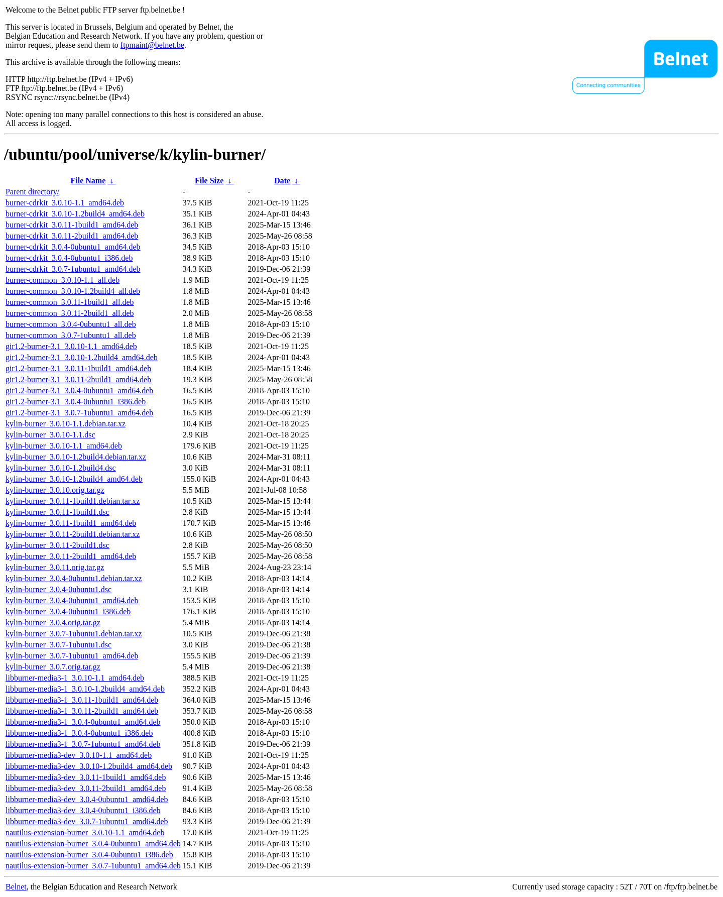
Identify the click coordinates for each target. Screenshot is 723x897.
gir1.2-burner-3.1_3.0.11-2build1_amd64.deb (78, 379)
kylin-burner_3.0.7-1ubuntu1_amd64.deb (72, 655)
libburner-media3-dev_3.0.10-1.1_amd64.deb (79, 755)
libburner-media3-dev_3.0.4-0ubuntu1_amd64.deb (87, 799)
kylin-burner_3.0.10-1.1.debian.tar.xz (66, 423)
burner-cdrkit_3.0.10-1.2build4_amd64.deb (75, 213)
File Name (88, 180)
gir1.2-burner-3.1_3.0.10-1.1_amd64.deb (71, 346)
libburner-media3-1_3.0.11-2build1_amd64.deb (82, 711)
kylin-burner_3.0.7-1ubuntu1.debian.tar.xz (74, 633)
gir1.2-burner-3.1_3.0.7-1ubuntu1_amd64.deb (79, 412)
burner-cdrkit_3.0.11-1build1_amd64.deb (72, 224)
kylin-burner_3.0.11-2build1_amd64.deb (71, 556)
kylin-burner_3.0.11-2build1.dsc (57, 545)
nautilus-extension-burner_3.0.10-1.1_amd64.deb (85, 832)
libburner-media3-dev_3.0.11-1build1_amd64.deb (86, 777)
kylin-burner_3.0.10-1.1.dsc (50, 434)
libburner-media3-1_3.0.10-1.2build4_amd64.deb (85, 689)
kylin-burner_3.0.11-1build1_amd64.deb (71, 523)
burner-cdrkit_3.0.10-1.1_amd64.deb (65, 202)
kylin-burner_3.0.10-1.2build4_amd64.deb (74, 479)
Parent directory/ (32, 191)
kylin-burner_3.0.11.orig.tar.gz (55, 567)
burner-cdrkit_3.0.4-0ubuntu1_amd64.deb (73, 247)
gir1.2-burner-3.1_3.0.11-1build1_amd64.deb (78, 368)
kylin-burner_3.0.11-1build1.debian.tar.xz (73, 501)
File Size (209, 180)
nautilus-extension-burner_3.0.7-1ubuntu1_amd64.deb (93, 865)
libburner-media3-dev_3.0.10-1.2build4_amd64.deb (89, 766)
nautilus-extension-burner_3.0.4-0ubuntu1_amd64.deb (93, 843)
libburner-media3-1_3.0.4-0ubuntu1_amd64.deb (83, 722)
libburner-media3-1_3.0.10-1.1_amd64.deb (75, 678)
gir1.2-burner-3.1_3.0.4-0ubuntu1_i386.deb (76, 401)
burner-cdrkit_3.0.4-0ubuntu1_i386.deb (69, 258)
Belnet (16, 886)
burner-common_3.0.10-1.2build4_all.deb (73, 291)
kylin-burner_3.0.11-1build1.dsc (57, 512)
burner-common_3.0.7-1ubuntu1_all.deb (71, 335)
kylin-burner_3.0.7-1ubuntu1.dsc (58, 644)
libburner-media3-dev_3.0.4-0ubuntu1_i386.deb (83, 810)
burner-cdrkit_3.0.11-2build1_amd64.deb (72, 236)
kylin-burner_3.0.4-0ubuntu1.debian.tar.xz (74, 578)
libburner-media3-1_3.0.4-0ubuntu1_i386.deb (79, 733)
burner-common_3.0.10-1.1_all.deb (62, 280)
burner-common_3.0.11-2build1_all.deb (70, 313)
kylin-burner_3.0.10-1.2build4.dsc (61, 468)
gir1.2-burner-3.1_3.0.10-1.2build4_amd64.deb (82, 357)
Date (282, 180)
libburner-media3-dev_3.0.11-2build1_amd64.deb (86, 788)
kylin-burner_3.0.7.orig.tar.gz (53, 666)
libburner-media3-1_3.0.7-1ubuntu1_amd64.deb (83, 744)
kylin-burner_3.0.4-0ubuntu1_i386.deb (68, 611)
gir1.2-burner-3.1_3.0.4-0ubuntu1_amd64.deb (79, 390)
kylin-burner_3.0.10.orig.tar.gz (55, 490)
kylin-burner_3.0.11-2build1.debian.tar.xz (73, 534)
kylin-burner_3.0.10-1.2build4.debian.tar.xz (76, 457)
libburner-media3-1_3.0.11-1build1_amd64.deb (82, 700)
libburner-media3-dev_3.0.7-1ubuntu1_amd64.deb (87, 821)
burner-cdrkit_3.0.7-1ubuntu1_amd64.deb (73, 269)
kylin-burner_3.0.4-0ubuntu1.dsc (58, 589)
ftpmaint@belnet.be (152, 45)
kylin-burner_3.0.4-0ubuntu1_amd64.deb (72, 600)
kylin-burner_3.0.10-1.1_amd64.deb (64, 445)
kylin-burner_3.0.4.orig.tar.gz (53, 622)
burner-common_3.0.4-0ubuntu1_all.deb (71, 324)
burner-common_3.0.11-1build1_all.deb (70, 302)
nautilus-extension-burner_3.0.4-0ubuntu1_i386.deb (89, 854)
